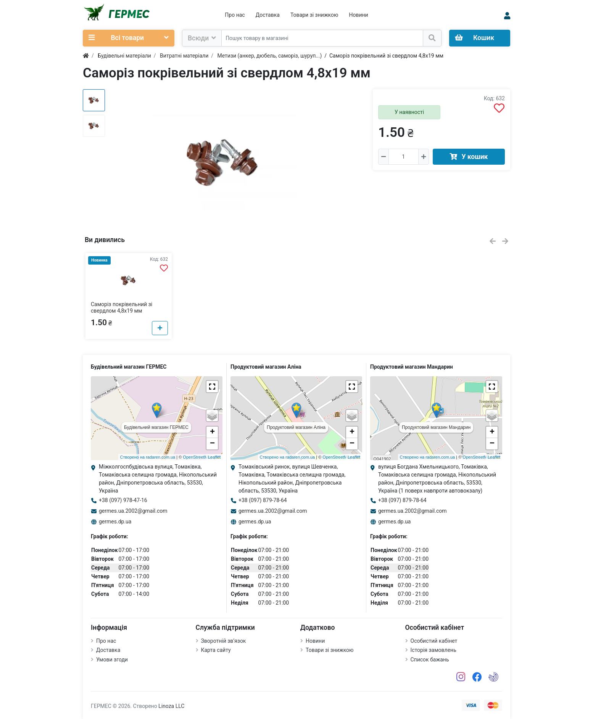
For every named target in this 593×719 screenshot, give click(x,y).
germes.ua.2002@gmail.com (133, 511)
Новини (358, 15)
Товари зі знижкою (314, 15)
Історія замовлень (433, 650)
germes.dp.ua (115, 521)
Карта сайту (216, 650)
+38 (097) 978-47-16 (123, 500)
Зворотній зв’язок (223, 641)
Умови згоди (112, 659)
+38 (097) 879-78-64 (262, 500)
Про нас (235, 15)
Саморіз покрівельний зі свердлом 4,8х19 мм (121, 307)
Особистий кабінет (434, 641)
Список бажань (430, 659)
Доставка (268, 15)
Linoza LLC (171, 706)
